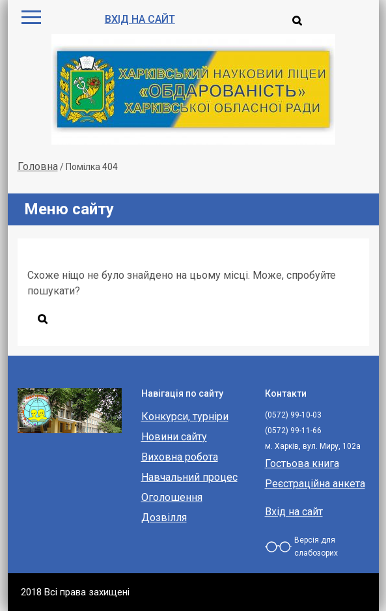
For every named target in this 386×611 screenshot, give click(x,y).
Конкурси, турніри (184, 416)
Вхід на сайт (140, 19)
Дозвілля (164, 517)
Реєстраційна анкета (315, 483)
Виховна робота (179, 457)
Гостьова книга (302, 463)
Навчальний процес (189, 477)
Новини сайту (174, 437)
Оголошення (171, 497)
